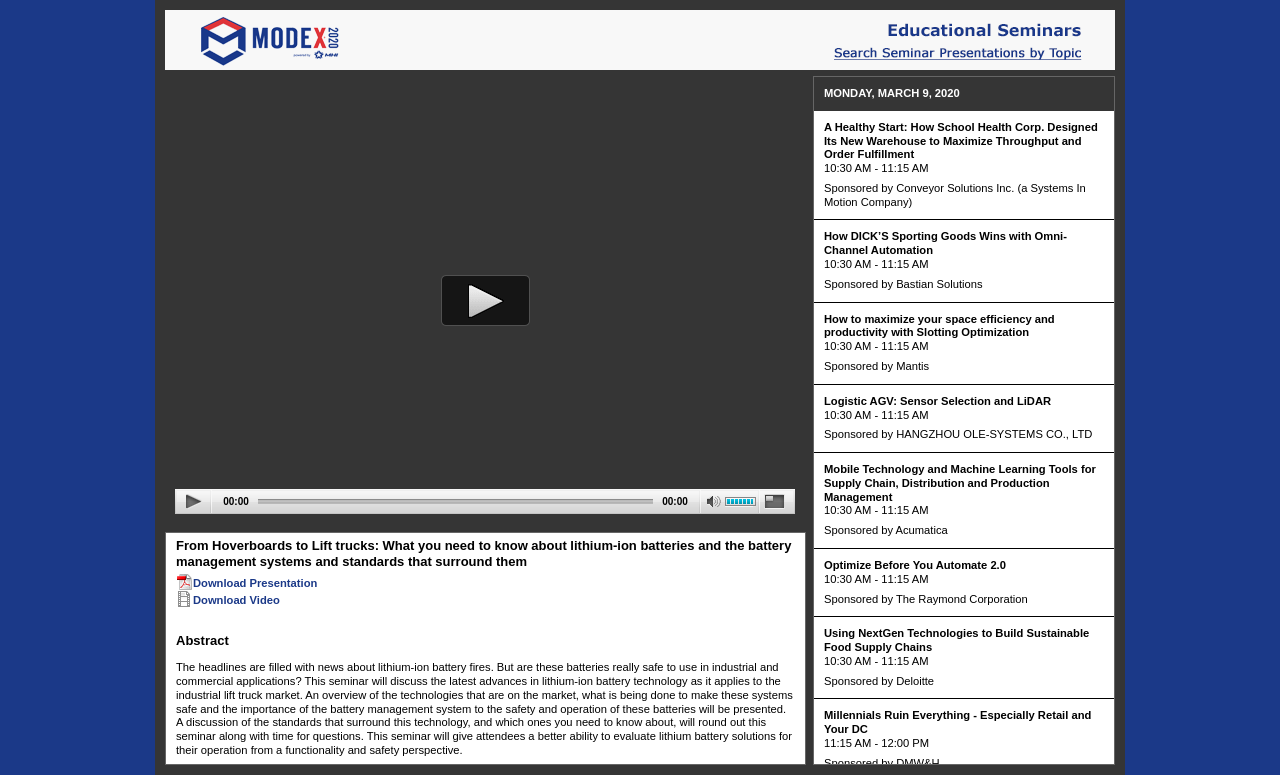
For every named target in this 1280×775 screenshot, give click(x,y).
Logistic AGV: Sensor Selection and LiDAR (937, 401)
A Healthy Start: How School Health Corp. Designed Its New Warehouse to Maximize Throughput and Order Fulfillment (961, 141)
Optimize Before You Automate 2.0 (915, 565)
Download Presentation (246, 583)
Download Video (228, 600)
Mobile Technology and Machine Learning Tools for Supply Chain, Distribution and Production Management (960, 483)
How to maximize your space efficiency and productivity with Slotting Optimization (939, 326)
